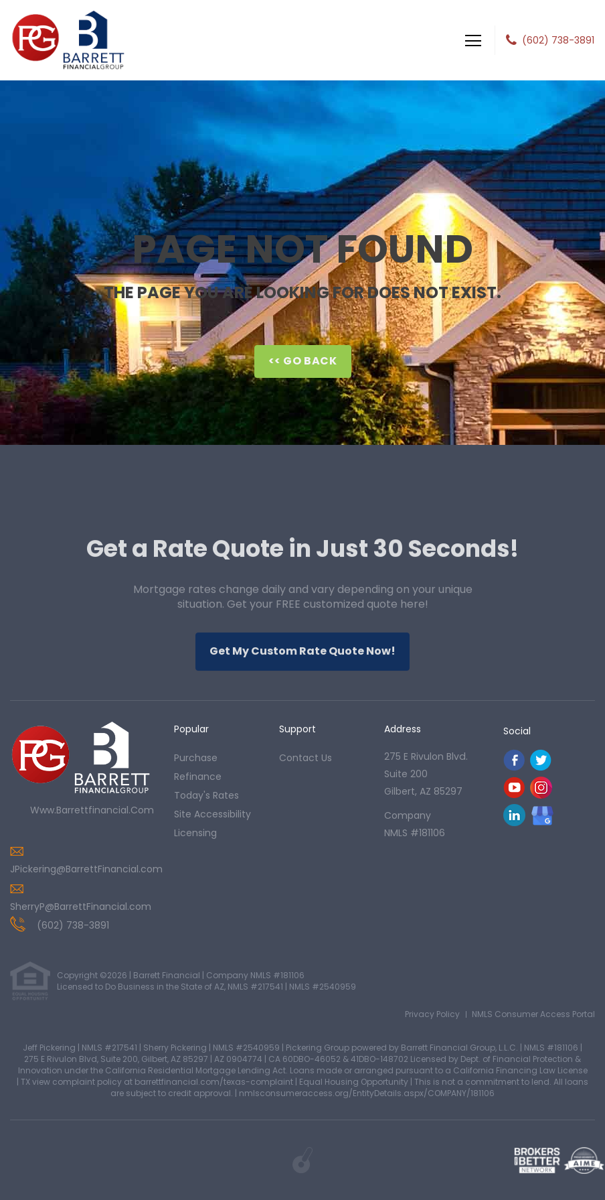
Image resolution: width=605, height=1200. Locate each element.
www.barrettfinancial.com (92, 810)
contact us (305, 757)
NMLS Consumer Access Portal (533, 1014)
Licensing (195, 833)
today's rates (206, 795)
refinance (198, 776)
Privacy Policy (432, 1014)
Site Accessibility (212, 814)
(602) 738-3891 (558, 40)
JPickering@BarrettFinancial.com (86, 869)
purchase (196, 757)
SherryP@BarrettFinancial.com (80, 906)
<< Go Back (302, 361)
